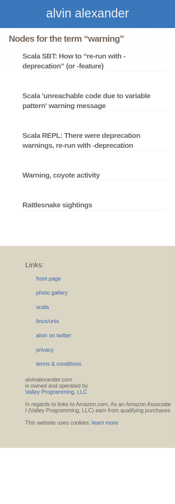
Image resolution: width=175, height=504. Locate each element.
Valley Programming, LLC (56, 392)
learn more (105, 423)
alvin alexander (87, 13)
